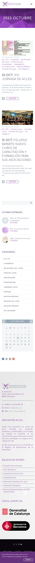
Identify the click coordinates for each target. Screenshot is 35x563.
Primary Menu (31, 4)
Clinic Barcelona (9, 470)
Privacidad (28, 551)
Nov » (31, 321)
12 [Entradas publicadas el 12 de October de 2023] (18, 338)
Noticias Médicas (23, 67)
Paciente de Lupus (9, 69)
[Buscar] (17, 203)
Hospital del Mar (9, 478)
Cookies (18, 551)
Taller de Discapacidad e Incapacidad (19, 219)
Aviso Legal (7, 551)
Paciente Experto (11, 306)
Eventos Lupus (17, 62)
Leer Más (12, 98)
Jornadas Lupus (8, 67)
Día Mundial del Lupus (13, 268)
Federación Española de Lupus (15, 481)
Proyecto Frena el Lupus (12, 466)
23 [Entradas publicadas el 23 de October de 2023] (7, 344)
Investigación (19, 64)
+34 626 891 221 (17, 404)
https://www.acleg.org (17, 411)
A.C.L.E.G (5, 59)
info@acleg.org (16, 408)
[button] (3, 98)
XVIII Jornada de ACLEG (19, 229)
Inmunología (7, 64)
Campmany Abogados (12, 485)
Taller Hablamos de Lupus (20, 238)
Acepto (28, 560)
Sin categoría (23, 69)
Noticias (7, 292)
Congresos (15, 59)
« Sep (4, 321)
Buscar (31, 203)
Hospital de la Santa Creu (13, 474)
